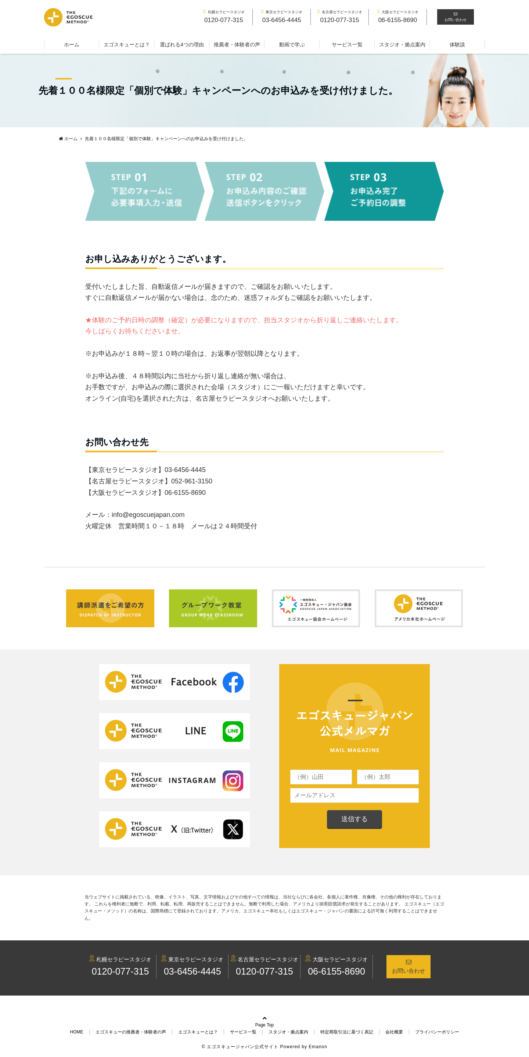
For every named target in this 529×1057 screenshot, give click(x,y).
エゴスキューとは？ (127, 44)
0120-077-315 (120, 971)
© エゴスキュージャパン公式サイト (240, 1046)
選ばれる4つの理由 (182, 44)
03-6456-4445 (192, 971)
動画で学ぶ (292, 44)
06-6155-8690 (336, 971)
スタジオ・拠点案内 (402, 44)
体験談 (457, 44)
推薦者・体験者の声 (237, 44)
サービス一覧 (347, 44)
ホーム (71, 44)
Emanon (318, 1046)
